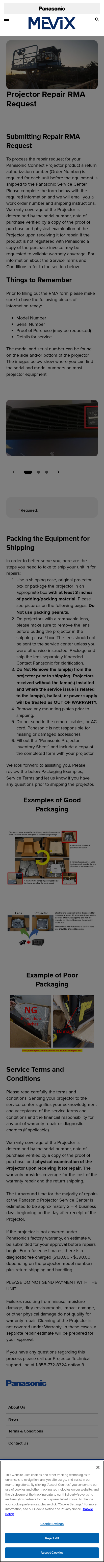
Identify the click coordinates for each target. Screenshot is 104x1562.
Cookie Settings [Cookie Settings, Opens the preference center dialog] (52, 1525)
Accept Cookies (52, 1553)
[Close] (97, 1468)
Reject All (52, 1539)
